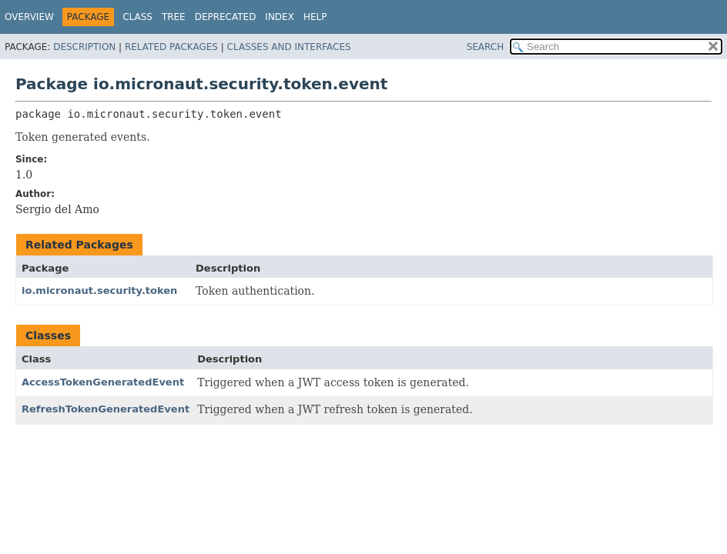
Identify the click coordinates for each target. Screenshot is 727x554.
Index (279, 17)
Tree (174, 17)
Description (84, 47)
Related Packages (171, 47)
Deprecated (225, 17)
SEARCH (485, 47)
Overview (29, 17)
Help (315, 17)
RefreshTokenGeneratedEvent (105, 409)
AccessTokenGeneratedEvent (103, 382)
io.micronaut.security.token (99, 290)
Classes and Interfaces (289, 47)
